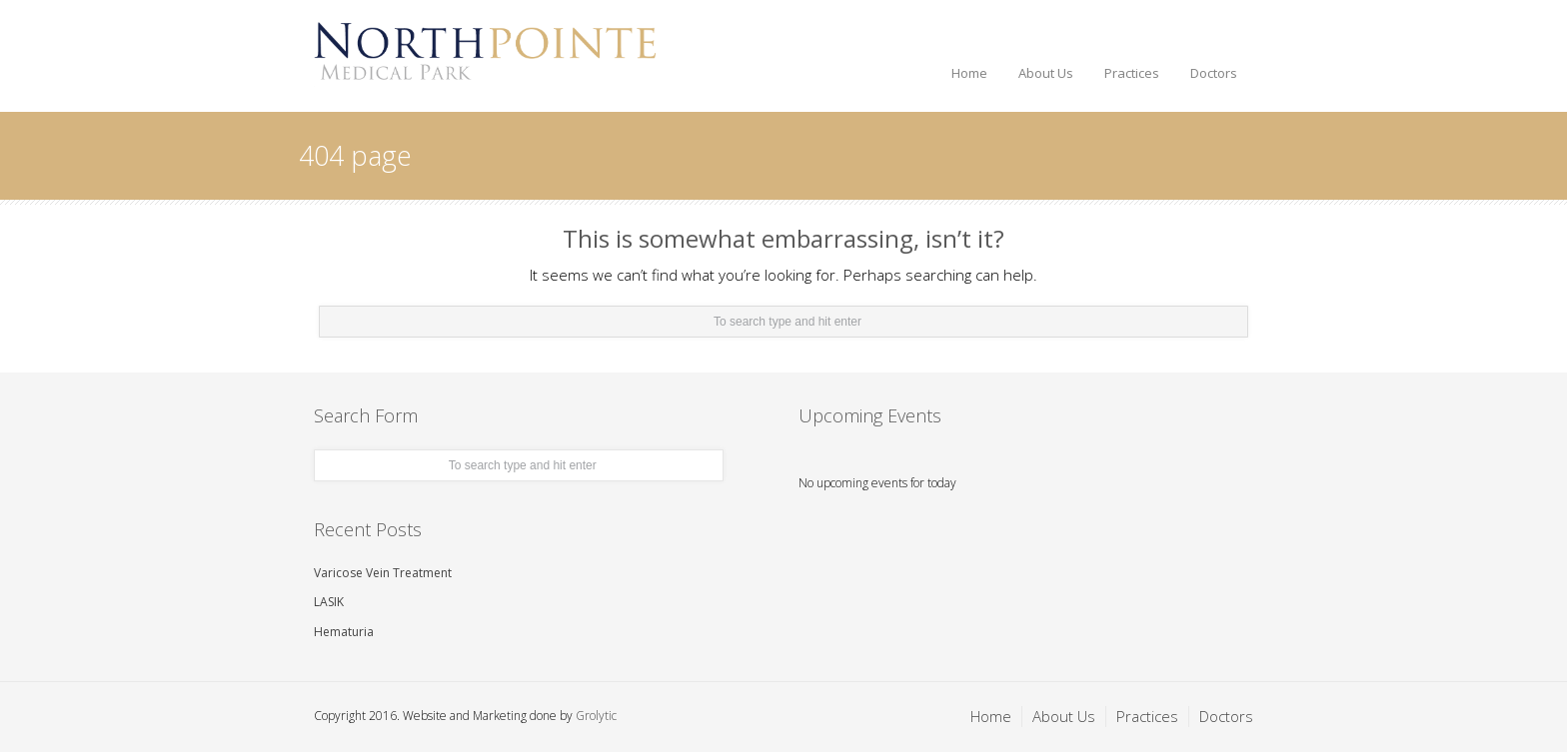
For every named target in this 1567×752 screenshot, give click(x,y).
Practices (1131, 73)
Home (969, 73)
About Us (1045, 73)
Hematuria (344, 631)
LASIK (329, 601)
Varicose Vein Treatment (383, 572)
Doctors (1213, 73)
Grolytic (596, 715)
